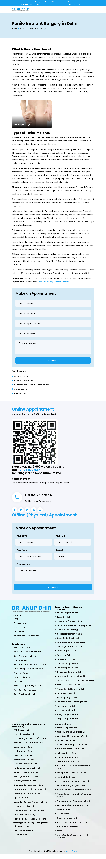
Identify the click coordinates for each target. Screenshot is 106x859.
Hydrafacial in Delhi (23, 755)
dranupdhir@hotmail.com (32, 4)
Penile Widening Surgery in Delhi (72, 790)
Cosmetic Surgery (23, 376)
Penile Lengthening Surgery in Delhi (73, 785)
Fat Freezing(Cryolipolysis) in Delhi (30, 742)
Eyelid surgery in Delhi (67, 651)
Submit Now (53, 360)
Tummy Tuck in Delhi (66, 714)
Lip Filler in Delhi (21, 802)
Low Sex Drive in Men (66, 781)
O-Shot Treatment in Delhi (69, 765)
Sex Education (63, 814)
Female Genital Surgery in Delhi (71, 692)
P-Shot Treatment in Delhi (69, 761)
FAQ (16, 618)
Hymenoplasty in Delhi (67, 701)
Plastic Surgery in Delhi (67, 612)
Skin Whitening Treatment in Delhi (30, 746)
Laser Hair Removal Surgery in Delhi (30, 806)
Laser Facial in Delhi (23, 750)
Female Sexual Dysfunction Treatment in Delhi (75, 800)
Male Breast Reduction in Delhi (71, 642)
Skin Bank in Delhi (22, 647)
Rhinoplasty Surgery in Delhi (70, 672)
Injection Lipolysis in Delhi (26, 768)
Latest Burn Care (22, 660)
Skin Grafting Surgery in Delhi (27, 686)
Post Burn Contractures (25, 690)
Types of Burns (21, 673)
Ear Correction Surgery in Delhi (71, 676)
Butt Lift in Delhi (64, 617)
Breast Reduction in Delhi (68, 638)
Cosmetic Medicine (23, 380)
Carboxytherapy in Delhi (25, 785)
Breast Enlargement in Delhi (70, 634)
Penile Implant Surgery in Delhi (71, 753)
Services (23, 28)
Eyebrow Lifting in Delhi (67, 664)
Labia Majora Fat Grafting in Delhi (72, 705)
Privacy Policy (20, 623)
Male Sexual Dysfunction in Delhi (72, 740)
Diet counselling (21, 831)
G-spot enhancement (67, 822)
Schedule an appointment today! (53, 281)
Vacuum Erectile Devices (68, 831)
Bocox (60, 835)
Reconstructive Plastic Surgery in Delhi (75, 625)
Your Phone (22, 550)
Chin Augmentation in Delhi (70, 647)
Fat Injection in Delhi (66, 659)
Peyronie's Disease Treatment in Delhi (74, 794)
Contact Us (19, 627)
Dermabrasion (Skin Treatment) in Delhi (73, 682)
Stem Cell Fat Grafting (67, 629)
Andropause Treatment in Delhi (71, 777)
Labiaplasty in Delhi (66, 696)
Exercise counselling (23, 835)
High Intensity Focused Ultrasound (30, 823)
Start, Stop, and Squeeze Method (72, 827)
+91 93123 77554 (38, 494)
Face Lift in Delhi (64, 655)
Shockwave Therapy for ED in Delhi (73, 748)
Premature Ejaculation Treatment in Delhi (74, 771)
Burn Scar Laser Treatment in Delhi (30, 664)
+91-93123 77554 (29, 470)
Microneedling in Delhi (24, 763)
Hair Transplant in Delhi (68, 668)
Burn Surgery (20, 393)
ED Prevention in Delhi (67, 757)
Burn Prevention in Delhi (25, 656)
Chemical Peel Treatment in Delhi (30, 815)
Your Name (22, 535)
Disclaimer (19, 631)
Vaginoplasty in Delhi (67, 709)
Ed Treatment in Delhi (67, 744)
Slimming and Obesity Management (31, 384)
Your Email (61, 535)
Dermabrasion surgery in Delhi (28, 819)
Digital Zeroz (71, 856)
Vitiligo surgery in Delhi (67, 718)
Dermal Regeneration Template (29, 669)
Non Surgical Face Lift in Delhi (28, 798)
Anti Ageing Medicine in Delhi (27, 772)
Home (14, 28)
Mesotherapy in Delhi (24, 759)
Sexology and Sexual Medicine (71, 735)
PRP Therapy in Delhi (23, 733)
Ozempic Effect (21, 839)
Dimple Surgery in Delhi (67, 722)
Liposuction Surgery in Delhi (70, 621)
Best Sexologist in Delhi (68, 731)
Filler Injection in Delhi (24, 738)
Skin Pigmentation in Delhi (26, 780)
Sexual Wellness (22, 389)
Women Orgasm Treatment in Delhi (73, 805)
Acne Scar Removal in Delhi (27, 776)
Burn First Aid (20, 681)
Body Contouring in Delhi (68, 688)
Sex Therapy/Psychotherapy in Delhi (74, 810)
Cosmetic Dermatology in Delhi (29, 789)
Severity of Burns (22, 677)
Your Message (23, 564)
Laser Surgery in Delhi (24, 810)
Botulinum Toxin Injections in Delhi (30, 793)
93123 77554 (74, 4)
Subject (59, 550)
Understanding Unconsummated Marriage (72, 841)
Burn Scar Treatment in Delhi (27, 652)
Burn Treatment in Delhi (25, 694)
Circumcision (63, 818)
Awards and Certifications (26, 636)
